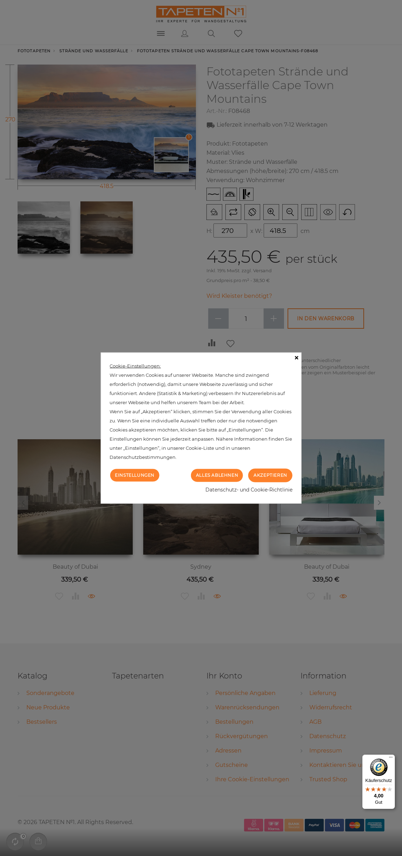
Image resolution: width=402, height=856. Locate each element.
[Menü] (391, 759)
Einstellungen (134, 475)
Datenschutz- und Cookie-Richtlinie (248, 489)
